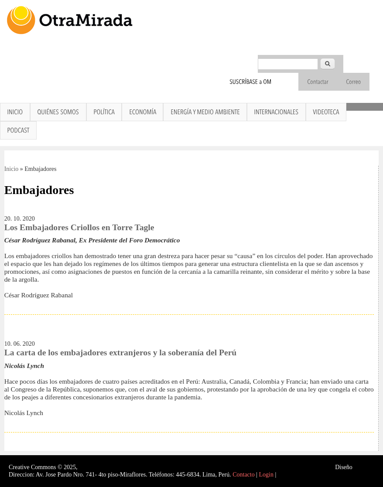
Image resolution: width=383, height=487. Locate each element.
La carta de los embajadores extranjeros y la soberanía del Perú (120, 352)
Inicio (11, 169)
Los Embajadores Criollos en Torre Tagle (79, 227)
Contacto (244, 474)
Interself (364, 467)
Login (266, 474)
